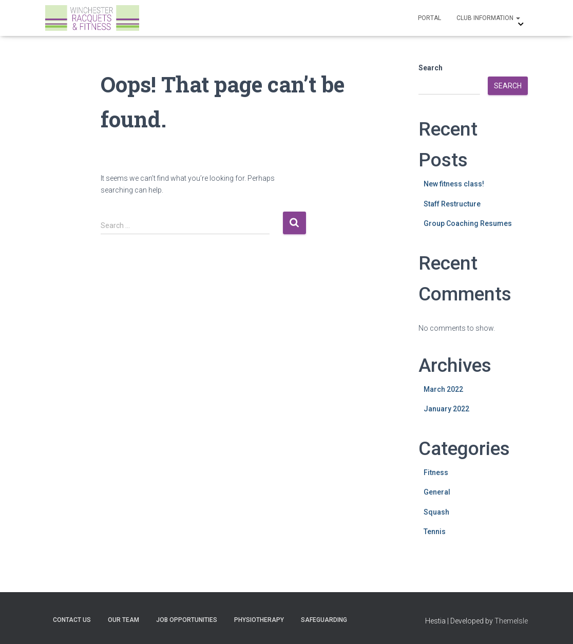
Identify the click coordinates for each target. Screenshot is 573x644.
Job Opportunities (186, 619)
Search (430, 68)
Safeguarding (324, 619)
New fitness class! (454, 184)
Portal (429, 18)
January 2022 (446, 409)
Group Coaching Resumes (468, 223)
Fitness (436, 472)
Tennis (435, 531)
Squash (436, 512)
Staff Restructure (452, 204)
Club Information (488, 18)
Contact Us (72, 619)
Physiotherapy (259, 619)
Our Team (123, 619)
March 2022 (443, 389)
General (437, 492)
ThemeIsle (511, 621)
